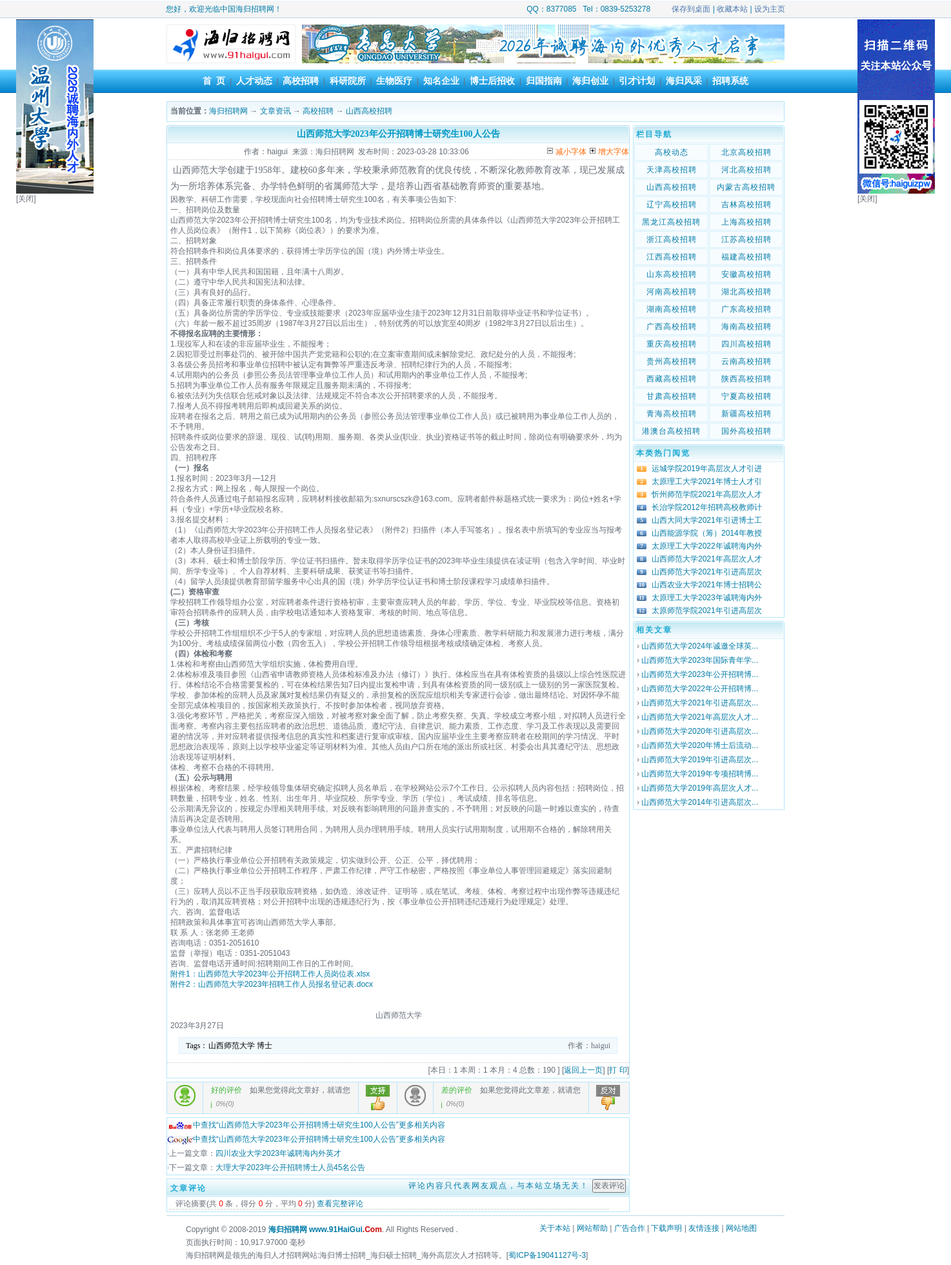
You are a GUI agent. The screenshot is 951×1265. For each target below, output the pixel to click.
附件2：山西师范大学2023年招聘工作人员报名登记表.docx (271, 984)
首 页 (214, 81)
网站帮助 (592, 1228)
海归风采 (684, 81)
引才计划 (637, 81)
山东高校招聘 (671, 274)
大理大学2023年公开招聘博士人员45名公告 (290, 1167)
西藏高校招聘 (671, 378)
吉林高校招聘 (746, 204)
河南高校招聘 (671, 291)
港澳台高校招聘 (671, 431)
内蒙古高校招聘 (746, 187)
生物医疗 (394, 81)
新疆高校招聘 (746, 413)
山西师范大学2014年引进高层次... (699, 802)
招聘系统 (730, 81)
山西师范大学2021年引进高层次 (707, 571)
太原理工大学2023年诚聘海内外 (707, 597)
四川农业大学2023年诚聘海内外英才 (278, 1153)
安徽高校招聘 (746, 274)
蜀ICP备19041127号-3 (547, 1255)
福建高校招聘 (746, 256)
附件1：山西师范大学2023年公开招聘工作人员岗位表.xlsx (270, 973)
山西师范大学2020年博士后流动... (699, 745)
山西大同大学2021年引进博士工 (707, 520)
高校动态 (671, 152)
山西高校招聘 (369, 111)
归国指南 (544, 81)
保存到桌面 (691, 9)
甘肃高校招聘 (671, 396)
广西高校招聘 (671, 326)
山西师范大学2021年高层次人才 (707, 558)
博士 (264, 1045)
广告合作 (629, 1228)
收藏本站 (732, 9)
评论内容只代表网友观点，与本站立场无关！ (498, 1185)
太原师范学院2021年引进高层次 (707, 610)
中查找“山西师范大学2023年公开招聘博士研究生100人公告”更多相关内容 (306, 1124)
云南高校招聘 (746, 361)
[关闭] (26, 198)
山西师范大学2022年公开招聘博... (699, 688)
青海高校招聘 (671, 413)
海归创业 (590, 81)
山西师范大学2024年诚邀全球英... (699, 646)
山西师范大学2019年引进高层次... (699, 759)
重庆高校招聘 (671, 344)
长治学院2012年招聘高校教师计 (707, 507)
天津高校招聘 (671, 169)
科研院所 (348, 81)
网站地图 (741, 1228)
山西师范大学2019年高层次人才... (699, 788)
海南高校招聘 (746, 326)
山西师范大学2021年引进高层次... (699, 702)
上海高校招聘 (746, 222)
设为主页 (769, 9)
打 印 (617, 1070)
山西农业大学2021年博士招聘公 (707, 584)
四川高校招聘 (746, 344)
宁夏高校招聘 (746, 396)
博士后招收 (492, 81)
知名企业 (441, 81)
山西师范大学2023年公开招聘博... (699, 674)
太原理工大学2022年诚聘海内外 (707, 546)
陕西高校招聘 (746, 378)
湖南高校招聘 (671, 309)
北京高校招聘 (746, 152)
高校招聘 (301, 81)
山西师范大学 (231, 1045)
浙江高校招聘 (671, 239)
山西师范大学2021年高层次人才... (699, 717)
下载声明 (666, 1228)
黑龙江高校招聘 (671, 222)
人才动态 (254, 81)
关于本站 (554, 1228)
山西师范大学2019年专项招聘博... (699, 773)
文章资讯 (275, 111)
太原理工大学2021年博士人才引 (707, 481)
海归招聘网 (228, 111)
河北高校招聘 (746, 169)
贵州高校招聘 (671, 361)
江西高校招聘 (671, 256)
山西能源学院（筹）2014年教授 (707, 533)
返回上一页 (583, 1070)
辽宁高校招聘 (671, 204)
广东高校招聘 (746, 309)
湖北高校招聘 (746, 291)
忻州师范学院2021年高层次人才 (707, 494)
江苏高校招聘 (746, 239)
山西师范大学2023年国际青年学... (699, 660)
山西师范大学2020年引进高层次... (699, 731)
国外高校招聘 (746, 431)
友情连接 (703, 1228)
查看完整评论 (340, 1203)
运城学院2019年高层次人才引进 (707, 468)
